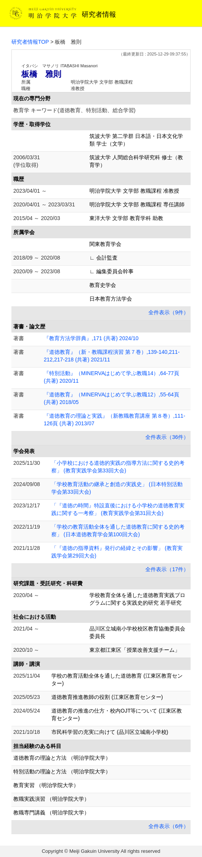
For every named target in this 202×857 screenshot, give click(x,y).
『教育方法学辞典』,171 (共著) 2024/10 (91, 338)
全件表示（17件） (167, 569)
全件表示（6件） (168, 826)
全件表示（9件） (168, 312)
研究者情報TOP (30, 42)
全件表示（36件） (167, 437)
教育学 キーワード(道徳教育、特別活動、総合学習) (74, 110)
